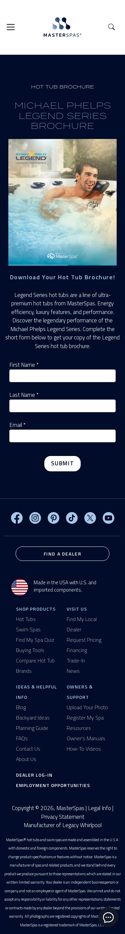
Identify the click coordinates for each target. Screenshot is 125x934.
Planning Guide (32, 728)
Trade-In (76, 660)
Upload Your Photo (87, 707)
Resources (79, 728)
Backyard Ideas (33, 718)
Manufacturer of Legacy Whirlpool (63, 825)
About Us (26, 759)
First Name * (24, 365)
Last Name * (24, 395)
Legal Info (99, 808)
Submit (62, 463)
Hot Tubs (26, 619)
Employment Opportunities (53, 785)
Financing (77, 650)
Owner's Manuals (86, 738)
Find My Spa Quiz (35, 640)
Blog (21, 707)
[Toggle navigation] (10, 27)
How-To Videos (84, 749)
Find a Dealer (63, 553)
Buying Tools (30, 650)
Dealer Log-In (34, 774)
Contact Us (28, 749)
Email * (17, 425)
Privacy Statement (62, 816)
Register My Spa (85, 718)
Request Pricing (84, 640)
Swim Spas (28, 629)
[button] (111, 27)
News (73, 671)
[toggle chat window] (108, 917)
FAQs (22, 738)
